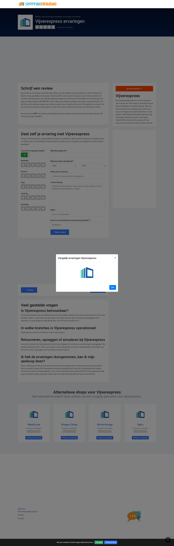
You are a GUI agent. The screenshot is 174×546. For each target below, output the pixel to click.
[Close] (115, 257)
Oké (112, 287)
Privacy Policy (110, 542)
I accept (99, 542)
